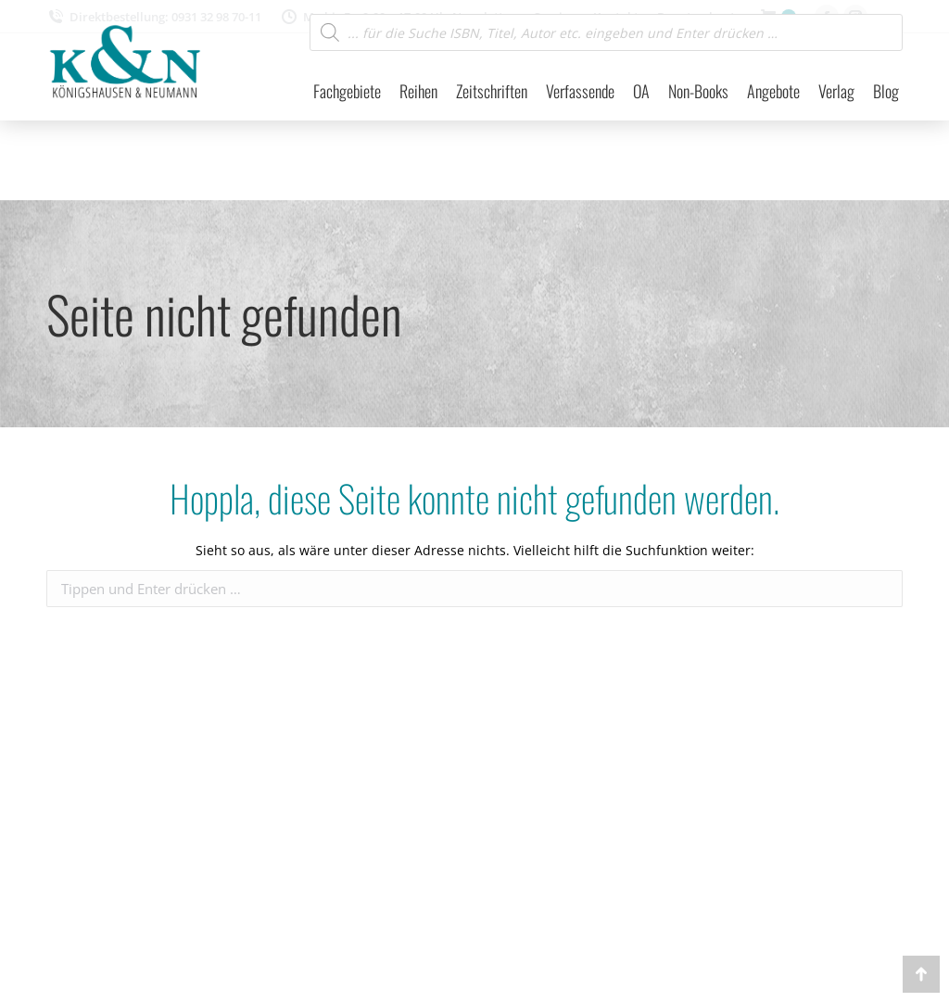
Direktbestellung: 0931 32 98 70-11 (153, 17)
